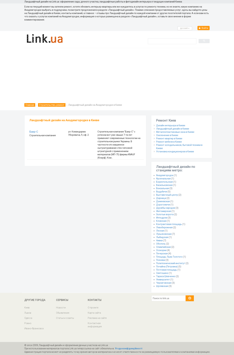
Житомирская (163, 211)
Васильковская (164, 185)
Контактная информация (95, 325)
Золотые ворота (165, 214)
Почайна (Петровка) (167, 266)
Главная (30, 105)
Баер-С (33, 131)
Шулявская (162, 286)
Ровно (27, 323)
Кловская (161, 221)
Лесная (160, 230)
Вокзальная (162, 188)
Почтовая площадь (166, 269)
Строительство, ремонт (51, 105)
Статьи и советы (65, 318)
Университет (163, 279)
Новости (61, 307)
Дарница (161, 198)
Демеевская (163, 201)
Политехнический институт (170, 263)
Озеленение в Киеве (167, 135)
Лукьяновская (163, 234)
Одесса (28, 318)
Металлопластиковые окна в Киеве (175, 132)
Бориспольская (164, 182)
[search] (172, 41)
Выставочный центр (167, 195)
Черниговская (163, 283)
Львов (27, 313)
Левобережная (164, 227)
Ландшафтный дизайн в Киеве (172, 128)
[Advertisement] (117, 72)
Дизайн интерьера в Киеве (170, 125)
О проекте (93, 307)
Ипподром (161, 217)
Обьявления (62, 313)
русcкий (184, 28)
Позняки (160, 260)
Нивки (159, 240)
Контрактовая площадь (169, 224)
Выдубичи (161, 191)
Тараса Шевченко (165, 276)
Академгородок (164, 175)
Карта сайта (94, 313)
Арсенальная (163, 178)
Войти (203, 28)
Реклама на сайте (97, 318)
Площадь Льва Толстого (169, 256)
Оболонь (161, 243)
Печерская (162, 253)
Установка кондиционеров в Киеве (175, 151)
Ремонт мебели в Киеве (169, 141)
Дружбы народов (165, 208)
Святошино (162, 273)
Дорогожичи (163, 204)
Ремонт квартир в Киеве (169, 138)
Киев (27, 307)
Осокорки (161, 250)
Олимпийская (163, 247)
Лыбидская (162, 237)
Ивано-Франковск (34, 328)
